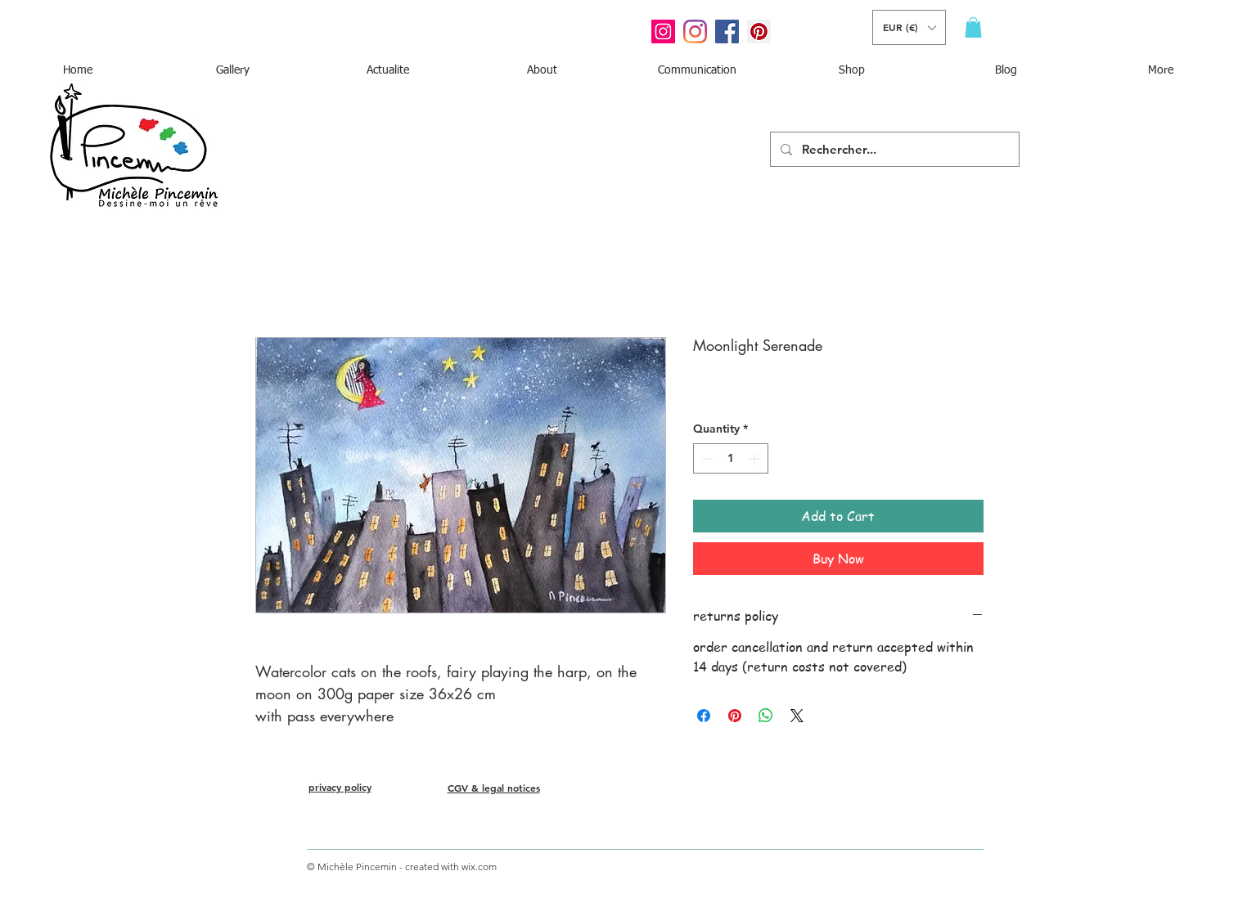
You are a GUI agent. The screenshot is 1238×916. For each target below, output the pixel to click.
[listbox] (909, 27)
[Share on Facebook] (704, 715)
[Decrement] (706, 458)
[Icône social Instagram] (663, 31)
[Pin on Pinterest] (735, 715)
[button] (909, 27)
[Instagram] (695, 31)
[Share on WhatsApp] (766, 715)
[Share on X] (797, 715)
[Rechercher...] (893, 149)
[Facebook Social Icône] (727, 31)
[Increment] (755, 458)
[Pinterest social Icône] (759, 31)
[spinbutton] (730, 458)
